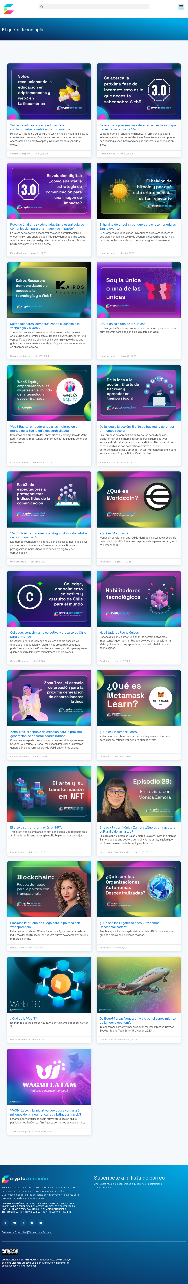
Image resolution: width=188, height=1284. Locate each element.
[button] (181, 7)
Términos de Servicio (40, 1232)
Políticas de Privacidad (14, 1232)
